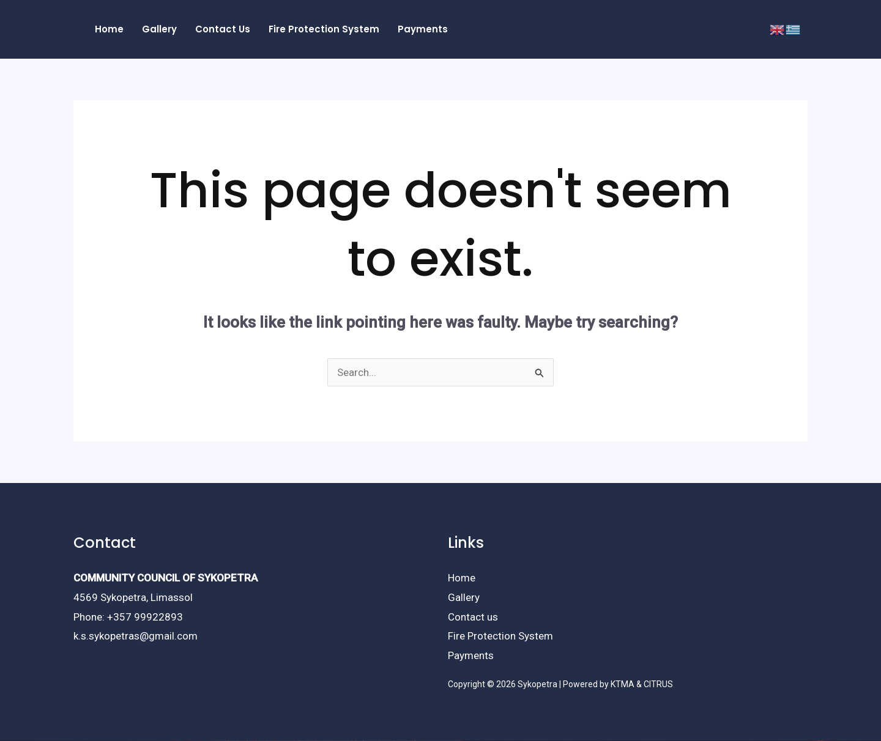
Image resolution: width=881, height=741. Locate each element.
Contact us (473, 617)
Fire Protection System (500, 636)
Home (461, 578)
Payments (471, 655)
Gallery (464, 597)
